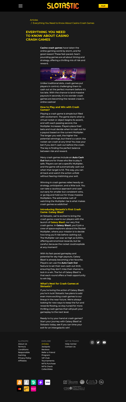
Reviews (45, 349)
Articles (45, 344)
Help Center (71, 344)
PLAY (103, 6)
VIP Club (46, 358)
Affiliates (22, 361)
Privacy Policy (24, 358)
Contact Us (70, 347)
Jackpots (46, 347)
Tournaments (48, 361)
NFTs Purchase (49, 363)
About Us (22, 344)
